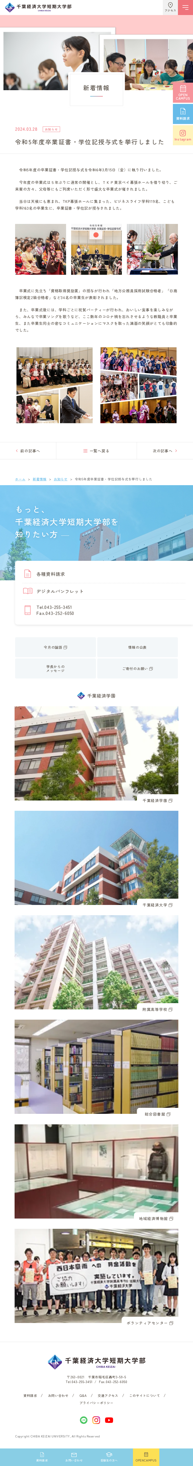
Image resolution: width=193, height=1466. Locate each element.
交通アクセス (108, 1395)
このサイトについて (144, 1395)
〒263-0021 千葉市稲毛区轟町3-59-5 (96, 1377)
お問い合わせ (58, 1395)
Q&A (83, 1395)
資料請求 (30, 1395)
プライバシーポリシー (96, 1402)
